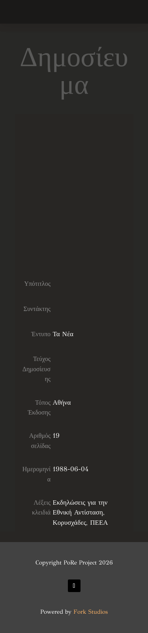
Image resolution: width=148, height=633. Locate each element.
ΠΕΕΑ (99, 522)
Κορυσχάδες (69, 522)
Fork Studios (90, 611)
